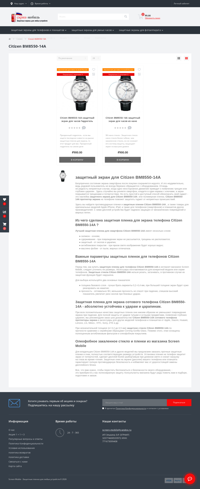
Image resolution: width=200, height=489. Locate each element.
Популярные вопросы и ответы (25, 438)
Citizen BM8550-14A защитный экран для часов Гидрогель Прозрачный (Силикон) (77, 121)
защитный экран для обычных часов (33, 37)
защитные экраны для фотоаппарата (141, 30)
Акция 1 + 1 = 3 (69, 37)
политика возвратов (19, 452)
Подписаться (179, 402)
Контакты (100, 37)
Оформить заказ (152, 18)
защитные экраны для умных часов (93, 30)
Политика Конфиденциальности (131, 408)
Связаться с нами (18, 461)
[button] (19, 3)
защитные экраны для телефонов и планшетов (39, 30)
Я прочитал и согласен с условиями (137, 408)
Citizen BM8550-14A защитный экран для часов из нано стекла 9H (123, 121)
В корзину (77, 159)
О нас (87, 37)
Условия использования (22, 448)
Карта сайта (15, 466)
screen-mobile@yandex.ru (116, 429)
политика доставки (19, 457)
